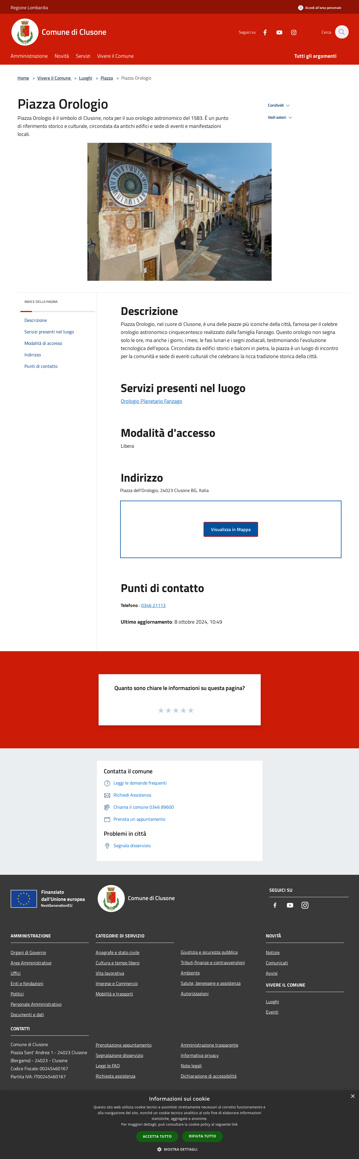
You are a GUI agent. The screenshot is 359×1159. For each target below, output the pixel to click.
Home (23, 77)
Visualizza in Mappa (231, 529)
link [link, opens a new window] (235, 1124)
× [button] (352, 1096)
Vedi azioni (281, 117)
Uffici (16, 973)
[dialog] (179, 1124)
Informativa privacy (200, 1055)
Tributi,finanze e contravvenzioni (213, 962)
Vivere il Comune (54, 77)
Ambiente (190, 972)
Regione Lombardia (29, 7)
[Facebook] (262, 32)
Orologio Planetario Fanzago (151, 401)
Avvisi (272, 973)
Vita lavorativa (110, 973)
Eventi (272, 1011)
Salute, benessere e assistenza (211, 983)
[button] (180, 1149)
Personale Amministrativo (36, 1004)
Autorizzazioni (195, 993)
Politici (17, 993)
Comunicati (277, 962)
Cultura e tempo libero (117, 962)
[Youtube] (276, 32)
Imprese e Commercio (117, 983)
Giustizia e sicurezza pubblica (209, 952)
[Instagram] (290, 32)
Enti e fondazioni (27, 983)
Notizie (273, 952)
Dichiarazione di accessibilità (209, 1075)
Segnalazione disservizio (119, 1055)
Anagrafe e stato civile (117, 952)
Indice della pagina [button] (40, 301)
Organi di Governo (28, 952)
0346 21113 (153, 605)
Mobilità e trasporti (114, 993)
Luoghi (85, 77)
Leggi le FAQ (108, 1065)
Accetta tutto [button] (157, 1136)
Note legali (191, 1065)
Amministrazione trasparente (209, 1044)
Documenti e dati (27, 1014)
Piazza (107, 77)
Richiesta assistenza (115, 1075)
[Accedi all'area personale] (320, 7)
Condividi (279, 105)
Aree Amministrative (31, 962)
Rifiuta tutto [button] (202, 1136)
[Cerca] (342, 32)
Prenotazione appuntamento (123, 1044)
